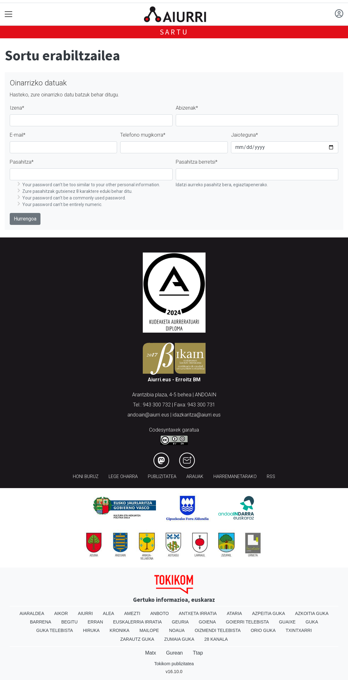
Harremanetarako (235, 476)
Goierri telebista (247, 621)
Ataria (234, 613)
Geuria (180, 621)
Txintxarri (299, 630)
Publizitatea (162, 476)
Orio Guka (263, 630)
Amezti (132, 613)
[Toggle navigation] (8, 14)
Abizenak (187, 108)
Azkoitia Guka (312, 613)
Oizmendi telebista (218, 630)
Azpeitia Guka (268, 613)
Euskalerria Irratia (137, 621)
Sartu (174, 32)
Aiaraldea (31, 613)
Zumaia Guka (179, 639)
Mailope (149, 630)
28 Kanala (216, 639)
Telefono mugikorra (142, 135)
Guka (312, 621)
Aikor (61, 613)
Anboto (159, 613)
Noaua (177, 630)
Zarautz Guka (137, 639)
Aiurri (85, 613)
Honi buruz (86, 476)
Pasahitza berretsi (196, 162)
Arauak (194, 476)
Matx (150, 653)
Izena (17, 108)
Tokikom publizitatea (174, 663)
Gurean (174, 653)
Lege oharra (123, 476)
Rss (271, 476)
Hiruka (91, 630)
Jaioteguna (244, 135)
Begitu (69, 621)
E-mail (17, 135)
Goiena (207, 621)
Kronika (119, 630)
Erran (95, 621)
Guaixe (287, 621)
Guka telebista (54, 630)
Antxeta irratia (198, 613)
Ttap (198, 653)
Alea (108, 613)
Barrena (40, 621)
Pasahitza (22, 162)
